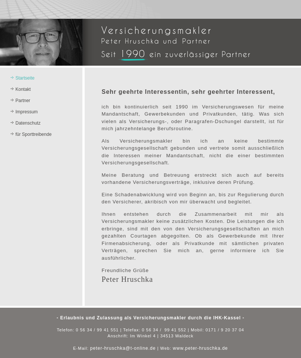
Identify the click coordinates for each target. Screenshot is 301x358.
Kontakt (23, 89)
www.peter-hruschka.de (200, 348)
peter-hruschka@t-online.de (123, 348)
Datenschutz (28, 123)
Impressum (26, 111)
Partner (22, 100)
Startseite (25, 78)
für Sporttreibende (33, 134)
